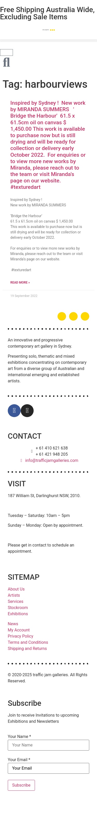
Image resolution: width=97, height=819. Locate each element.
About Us (16, 589)
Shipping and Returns (27, 648)
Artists (14, 595)
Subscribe (21, 785)
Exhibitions (18, 613)
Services (15, 601)
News (13, 623)
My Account (19, 630)
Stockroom (18, 607)
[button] (48, 40)
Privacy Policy (20, 636)
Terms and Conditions (28, 642)
